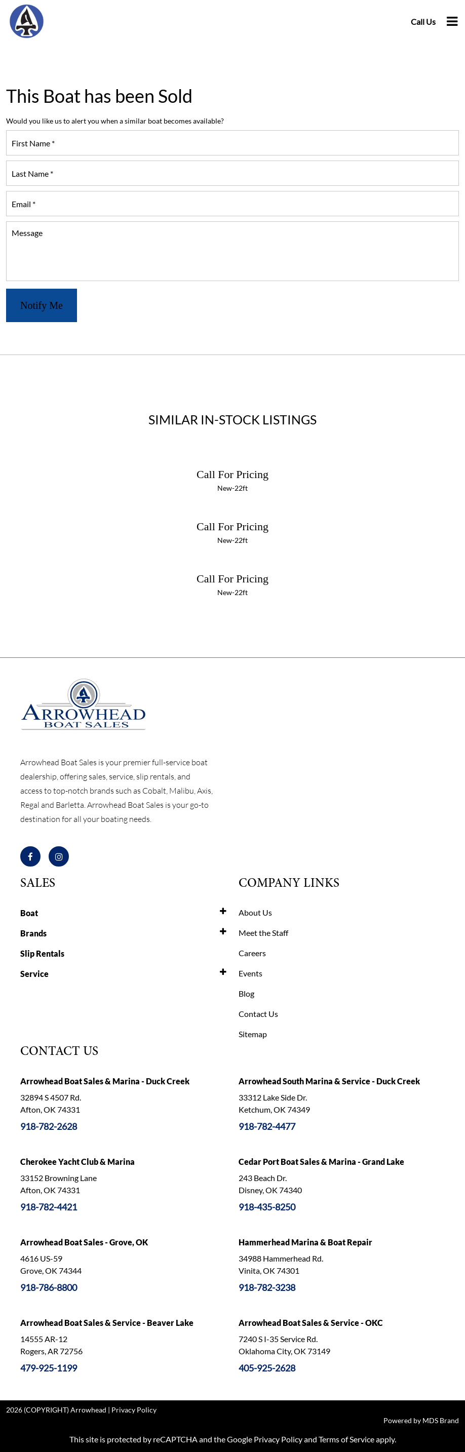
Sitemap (253, 1034)
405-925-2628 (267, 1367)
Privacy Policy (134, 1409)
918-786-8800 (48, 1287)
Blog (246, 993)
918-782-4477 (267, 1126)
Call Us (423, 21)
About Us (255, 912)
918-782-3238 (267, 1287)
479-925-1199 (48, 1367)
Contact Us (258, 1013)
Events (250, 973)
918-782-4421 (48, 1206)
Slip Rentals (42, 953)
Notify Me (41, 305)
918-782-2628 (48, 1126)
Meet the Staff (263, 932)
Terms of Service (346, 1439)
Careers (252, 953)
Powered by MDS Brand (421, 1420)
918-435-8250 (267, 1206)
